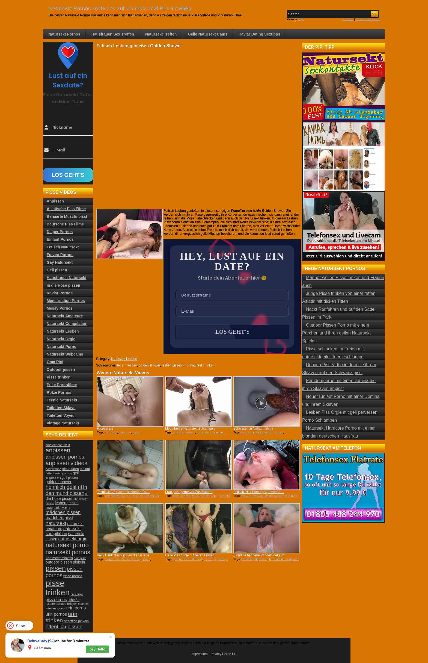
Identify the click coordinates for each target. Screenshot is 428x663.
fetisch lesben (127, 365)
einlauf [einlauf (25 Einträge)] (85, 469)
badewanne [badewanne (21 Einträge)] (53, 469)
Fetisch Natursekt (63, 247)
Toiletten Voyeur (61, 415)
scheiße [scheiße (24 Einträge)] (73, 600)
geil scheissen (273, 432)
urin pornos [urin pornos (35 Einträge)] (56, 614)
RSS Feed (348, 19)
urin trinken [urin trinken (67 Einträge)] (61, 617)
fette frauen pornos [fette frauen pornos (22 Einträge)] (59, 473)
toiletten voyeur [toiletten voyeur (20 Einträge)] (55, 608)
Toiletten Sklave (61, 408)
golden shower (149, 365)
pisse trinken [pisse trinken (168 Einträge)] (58, 588)
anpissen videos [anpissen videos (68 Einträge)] (66, 463)
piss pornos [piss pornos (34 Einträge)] (56, 599)
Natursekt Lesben (124, 359)
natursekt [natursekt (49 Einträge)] (56, 523)
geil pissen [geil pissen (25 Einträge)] (70, 478)
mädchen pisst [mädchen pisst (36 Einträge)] (59, 517)
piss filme (291, 495)
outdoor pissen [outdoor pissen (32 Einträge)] (59, 562)
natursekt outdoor (271, 495)
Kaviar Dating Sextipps (259, 34)
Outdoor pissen (61, 369)
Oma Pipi (55, 362)
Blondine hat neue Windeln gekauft (258, 555)
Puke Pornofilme (62, 385)
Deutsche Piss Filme (65, 224)
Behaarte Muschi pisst (67, 216)
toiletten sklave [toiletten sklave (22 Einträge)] (56, 603)
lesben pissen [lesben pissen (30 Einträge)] (66, 503)
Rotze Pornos (59, 392)
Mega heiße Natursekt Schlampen (190, 428)
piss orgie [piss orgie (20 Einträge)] (76, 594)
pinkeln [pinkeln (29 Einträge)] (79, 562)
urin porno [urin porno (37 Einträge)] (76, 608)
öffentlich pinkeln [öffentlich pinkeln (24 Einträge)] (76, 621)
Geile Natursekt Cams (207, 34)
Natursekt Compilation (67, 323)
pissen (137, 432)
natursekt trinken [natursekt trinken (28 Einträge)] (59, 558)
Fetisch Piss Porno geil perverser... (258, 492)
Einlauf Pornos (60, 239)
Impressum (199, 654)
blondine (247, 559)
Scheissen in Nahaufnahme (253, 428)
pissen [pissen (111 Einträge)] (56, 568)
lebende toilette (115, 495)
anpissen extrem (184, 432)
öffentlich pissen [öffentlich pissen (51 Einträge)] (64, 626)
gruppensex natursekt (187, 559)
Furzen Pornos (60, 255)
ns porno (133, 495)
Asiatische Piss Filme (66, 209)
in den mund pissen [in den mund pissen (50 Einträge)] (66, 490)
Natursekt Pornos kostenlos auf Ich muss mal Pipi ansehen (120, 8)
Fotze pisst (105, 428)
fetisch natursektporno (284, 559)
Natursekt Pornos (64, 34)
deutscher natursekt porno (122, 559)
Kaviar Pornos (60, 293)
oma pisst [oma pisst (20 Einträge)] (80, 558)
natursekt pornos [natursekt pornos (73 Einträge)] (68, 552)
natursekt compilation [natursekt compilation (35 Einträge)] (63, 531)
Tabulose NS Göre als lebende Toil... (123, 492)
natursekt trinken (202, 365)
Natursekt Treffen (161, 34)
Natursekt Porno (61, 346)
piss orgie (210, 559)
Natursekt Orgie (61, 339)
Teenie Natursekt (62, 400)
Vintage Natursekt (63, 423)
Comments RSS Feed (367, 19)
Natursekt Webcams (65, 354)
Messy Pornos (60, 308)
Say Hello (97, 649)
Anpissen (55, 201)
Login (301, 19)
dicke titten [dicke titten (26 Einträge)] (70, 469)
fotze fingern (181, 495)
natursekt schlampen (211, 432)
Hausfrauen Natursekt (67, 277)
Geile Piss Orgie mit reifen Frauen (190, 555)
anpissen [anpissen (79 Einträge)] (58, 450)
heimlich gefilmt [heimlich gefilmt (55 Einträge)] (64, 487)
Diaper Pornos (60, 232)
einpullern (261, 559)
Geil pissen (57, 270)
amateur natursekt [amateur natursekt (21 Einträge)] (58, 445)
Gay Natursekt (60, 262)
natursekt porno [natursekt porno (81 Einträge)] (67, 544)
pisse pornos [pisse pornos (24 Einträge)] (72, 576)
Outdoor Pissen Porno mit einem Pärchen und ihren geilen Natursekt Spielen (336, 333)
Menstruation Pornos (66, 300)
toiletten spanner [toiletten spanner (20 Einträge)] (78, 603)
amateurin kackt (252, 432)
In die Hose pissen (63, 285)
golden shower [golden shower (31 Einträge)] (59, 482)
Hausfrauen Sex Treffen (112, 34)
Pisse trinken (58, 377)
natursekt (125, 432)
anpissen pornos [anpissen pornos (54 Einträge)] (65, 457)
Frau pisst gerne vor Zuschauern (188, 492)
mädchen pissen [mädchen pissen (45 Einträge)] (63, 512)
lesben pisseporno (175, 365)
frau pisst (111, 432)
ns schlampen (149, 495)
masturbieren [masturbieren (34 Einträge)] (58, 507)
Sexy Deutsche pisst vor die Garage (123, 555)
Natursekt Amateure (65, 316)
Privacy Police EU (223, 654)
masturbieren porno (204, 495)
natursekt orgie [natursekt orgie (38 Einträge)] (72, 538)
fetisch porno (249, 495)
